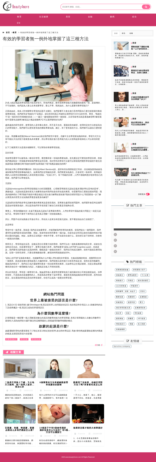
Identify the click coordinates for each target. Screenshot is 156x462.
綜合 (134, 17)
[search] (146, 7)
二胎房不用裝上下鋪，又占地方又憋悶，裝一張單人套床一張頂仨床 (19, 384)
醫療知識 (119, 297)
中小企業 (145, 275)
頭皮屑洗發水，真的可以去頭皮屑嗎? (140, 123)
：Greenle (11, 436)
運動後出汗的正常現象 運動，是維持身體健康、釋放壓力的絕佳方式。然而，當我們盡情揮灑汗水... (132, 56)
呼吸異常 (134, 286)
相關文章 (13, 352)
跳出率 (118, 313)
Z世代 (142, 291)
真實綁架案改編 (122, 270)
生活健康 (43, 17)
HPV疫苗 (141, 318)
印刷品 (130, 280)
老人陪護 (141, 324)
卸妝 (128, 313)
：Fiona (11, 390)
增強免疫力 (120, 324)
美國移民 (131, 297)
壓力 (141, 302)
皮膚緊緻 (143, 297)
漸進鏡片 (119, 280)
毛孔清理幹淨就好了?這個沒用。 (141, 174)
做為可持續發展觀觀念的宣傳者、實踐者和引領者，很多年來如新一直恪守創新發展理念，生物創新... (131, 82)
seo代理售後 (121, 286)
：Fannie (79, 434)
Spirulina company (122, 346)
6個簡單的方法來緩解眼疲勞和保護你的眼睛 (54, 383)
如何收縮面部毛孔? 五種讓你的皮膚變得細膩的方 (140, 150)
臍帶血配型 (132, 275)
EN (18, 23)
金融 (90, 17)
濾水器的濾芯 (143, 280)
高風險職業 (120, 329)
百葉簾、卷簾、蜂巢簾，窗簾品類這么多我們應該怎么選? (19, 429)
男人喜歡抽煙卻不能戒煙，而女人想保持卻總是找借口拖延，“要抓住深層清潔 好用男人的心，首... (131, 107)
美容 (68, 17)
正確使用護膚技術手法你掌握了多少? (140, 98)
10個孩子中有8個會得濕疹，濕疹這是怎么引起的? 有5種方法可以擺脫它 (53, 430)
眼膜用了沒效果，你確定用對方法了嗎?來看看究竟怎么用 (88, 383)
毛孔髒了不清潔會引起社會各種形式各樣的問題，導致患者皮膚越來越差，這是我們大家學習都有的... (131, 182)
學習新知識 (36, 339)
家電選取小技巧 (139, 270)
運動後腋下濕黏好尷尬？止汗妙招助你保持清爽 (140, 49)
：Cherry (79, 390)
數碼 (112, 17)
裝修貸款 (119, 302)
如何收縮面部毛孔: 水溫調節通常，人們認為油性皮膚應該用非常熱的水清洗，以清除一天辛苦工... (131, 158)
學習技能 (24, 339)
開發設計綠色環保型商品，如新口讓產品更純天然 (140, 72)
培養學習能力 (11, 339)
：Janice (45, 436)
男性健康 (138, 313)
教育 (19, 17)
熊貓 (131, 324)
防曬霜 (130, 318)
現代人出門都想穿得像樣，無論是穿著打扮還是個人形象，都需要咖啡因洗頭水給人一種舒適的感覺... (131, 133)
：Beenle (45, 390)
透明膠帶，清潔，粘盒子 (126, 291)
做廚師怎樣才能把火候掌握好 (88, 428)
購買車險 (119, 318)
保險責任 (119, 275)
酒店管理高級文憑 (123, 308)
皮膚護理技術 (140, 308)
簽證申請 (131, 302)
